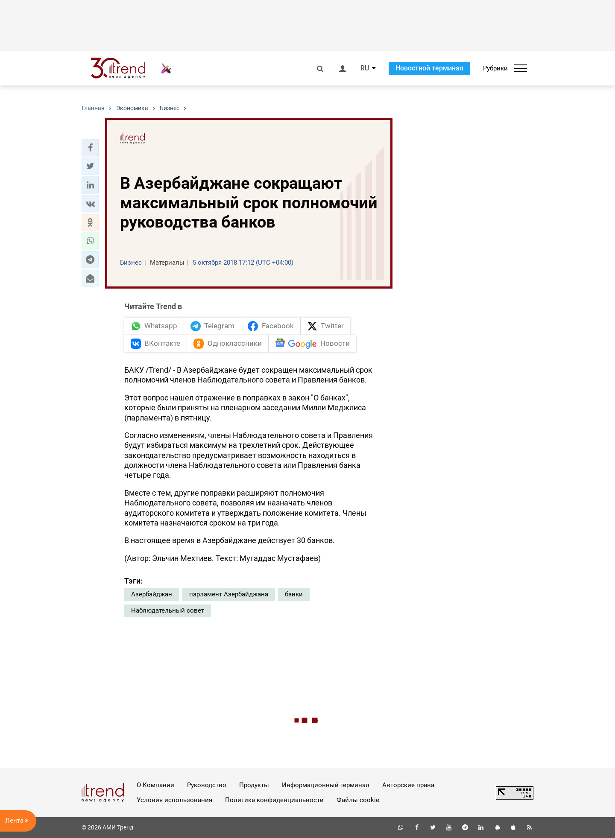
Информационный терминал (325, 785)
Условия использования (174, 800)
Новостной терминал (429, 68)
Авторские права (408, 785)
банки (294, 594)
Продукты (254, 785)
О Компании (155, 785)
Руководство (206, 785)
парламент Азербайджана (228, 594)
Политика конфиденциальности (274, 800)
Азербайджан (151, 594)
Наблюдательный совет (167, 610)
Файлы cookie (358, 800)
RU (364, 68)
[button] (90, 147)
